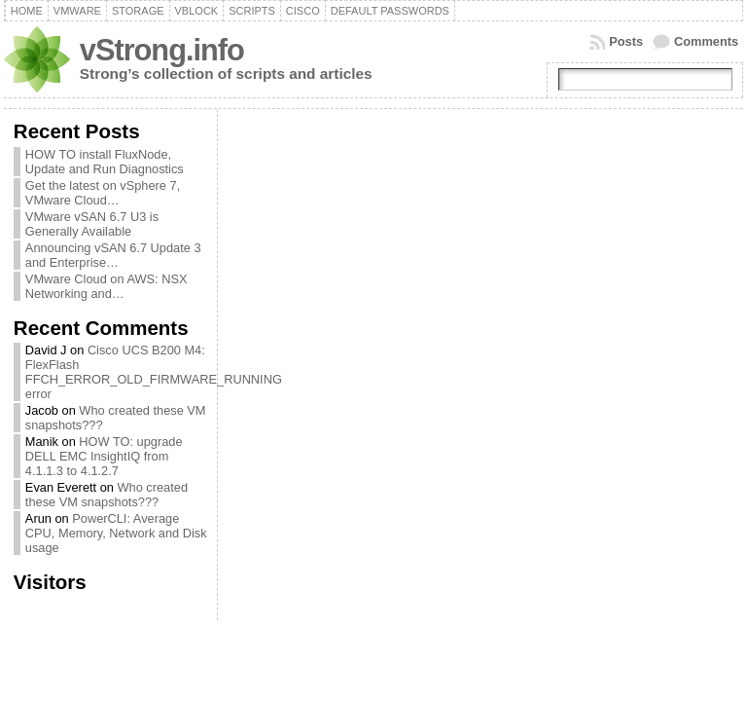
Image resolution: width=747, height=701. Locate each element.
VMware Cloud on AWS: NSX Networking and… (106, 286)
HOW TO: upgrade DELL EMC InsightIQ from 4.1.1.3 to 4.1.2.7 (104, 456)
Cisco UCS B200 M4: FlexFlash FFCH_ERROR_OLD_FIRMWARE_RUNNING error (153, 372)
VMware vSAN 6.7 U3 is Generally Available (92, 224)
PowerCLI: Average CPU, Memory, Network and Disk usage (116, 533)
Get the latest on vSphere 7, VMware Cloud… (102, 192)
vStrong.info (162, 50)
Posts (626, 41)
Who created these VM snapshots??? (106, 494)
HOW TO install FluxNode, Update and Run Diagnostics (104, 161)
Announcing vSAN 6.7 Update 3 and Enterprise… (113, 255)
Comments (706, 41)
